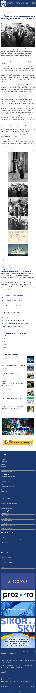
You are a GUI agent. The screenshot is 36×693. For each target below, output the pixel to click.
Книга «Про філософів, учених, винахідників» (13, 305)
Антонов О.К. (11, 267)
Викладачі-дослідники (6, 557)
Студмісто (3, 484)
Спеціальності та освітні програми (9, 562)
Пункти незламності (7, 679)
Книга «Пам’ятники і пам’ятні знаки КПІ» (12, 293)
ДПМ (2, 262)
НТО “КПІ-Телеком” (5, 479)
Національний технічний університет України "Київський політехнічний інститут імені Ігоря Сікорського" (17, 3)
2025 (3, 338)
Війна (2, 564)
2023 (3, 344)
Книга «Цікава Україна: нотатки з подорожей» (13, 295)
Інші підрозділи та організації (8, 471)
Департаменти (4, 461)
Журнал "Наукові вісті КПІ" (7, 528)
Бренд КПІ (23, 657)
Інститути (3, 464)
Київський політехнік (5, 265)
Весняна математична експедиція (10, 373)
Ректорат (3, 456)
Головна (3, 10)
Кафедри (3, 469)
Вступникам (4, 537)
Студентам (3, 544)
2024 (3, 341)
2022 (3, 347)
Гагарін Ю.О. (4, 267)
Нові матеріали (7, 659)
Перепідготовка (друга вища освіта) (9, 503)
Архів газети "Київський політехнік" (15, 333)
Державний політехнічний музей (8, 476)
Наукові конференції (5, 518)
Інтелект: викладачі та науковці (9, 357)
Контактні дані (4, 657)
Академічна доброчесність (7, 559)
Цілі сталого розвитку (6, 569)
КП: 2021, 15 (4, 260)
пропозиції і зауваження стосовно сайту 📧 (24, 687)
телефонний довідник (18, 667)
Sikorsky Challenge (5, 554)
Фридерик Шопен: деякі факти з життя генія (12, 317)
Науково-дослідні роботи (6, 520)
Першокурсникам (5, 542)
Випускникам (4, 547)
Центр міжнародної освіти (7, 508)
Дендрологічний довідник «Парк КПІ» (11, 300)
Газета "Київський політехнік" (8, 525)
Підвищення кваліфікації (6, 505)
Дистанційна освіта (5, 498)
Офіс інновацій (4, 491)
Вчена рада (3, 459)
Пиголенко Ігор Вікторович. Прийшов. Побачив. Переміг (15, 323)
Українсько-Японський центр (7, 486)
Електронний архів (5, 523)
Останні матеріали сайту (10, 354)
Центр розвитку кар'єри (6, 489)
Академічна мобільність (6, 500)
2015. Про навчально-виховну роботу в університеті (14, 320)
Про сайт (28, 657)
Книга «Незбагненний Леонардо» (10, 302)
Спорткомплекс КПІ (5, 481)
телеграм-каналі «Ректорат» (23, 681)
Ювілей (2, 264)
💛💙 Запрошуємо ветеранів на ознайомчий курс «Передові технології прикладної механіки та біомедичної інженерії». (13, 383)
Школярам (3, 534)
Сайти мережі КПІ (5, 513)
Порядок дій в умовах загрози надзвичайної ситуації (14, 678)
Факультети (3, 466)
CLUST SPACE (4, 567)
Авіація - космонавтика (11, 264)
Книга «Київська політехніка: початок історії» (12, 297)
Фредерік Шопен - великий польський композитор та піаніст (16, 315)
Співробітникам (4, 549)
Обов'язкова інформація (14, 657)
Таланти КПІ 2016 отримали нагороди (11, 326)
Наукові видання (5, 515)
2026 (3, 336)
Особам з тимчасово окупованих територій (11, 539)
